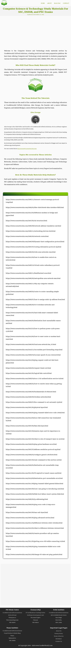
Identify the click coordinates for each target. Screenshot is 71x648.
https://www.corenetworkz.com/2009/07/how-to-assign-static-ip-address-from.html (35, 299)
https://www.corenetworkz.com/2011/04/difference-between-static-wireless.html (34, 523)
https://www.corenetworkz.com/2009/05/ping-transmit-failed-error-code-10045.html (35, 412)
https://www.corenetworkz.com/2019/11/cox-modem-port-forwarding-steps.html (34, 349)
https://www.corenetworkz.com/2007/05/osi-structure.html (26, 220)
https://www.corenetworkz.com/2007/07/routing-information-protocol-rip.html (33, 247)
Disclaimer (59, 638)
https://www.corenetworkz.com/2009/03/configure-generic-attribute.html (31, 454)
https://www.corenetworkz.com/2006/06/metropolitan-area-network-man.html (33, 278)
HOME (43, 3)
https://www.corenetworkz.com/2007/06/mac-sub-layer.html (27, 512)
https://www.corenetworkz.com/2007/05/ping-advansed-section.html (30, 517)
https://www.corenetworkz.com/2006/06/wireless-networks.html (28, 397)
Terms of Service (59, 636)
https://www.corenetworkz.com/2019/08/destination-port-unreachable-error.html (34, 478)
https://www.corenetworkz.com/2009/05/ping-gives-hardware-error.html (31, 444)
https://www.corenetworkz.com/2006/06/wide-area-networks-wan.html (30, 252)
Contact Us (58, 641)
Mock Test (57, 3)
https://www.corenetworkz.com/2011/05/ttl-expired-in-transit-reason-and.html (33, 473)
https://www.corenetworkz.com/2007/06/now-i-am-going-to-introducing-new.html (35, 489)
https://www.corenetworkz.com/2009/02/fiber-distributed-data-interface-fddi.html (35, 207)
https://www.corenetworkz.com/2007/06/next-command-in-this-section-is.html (33, 460)
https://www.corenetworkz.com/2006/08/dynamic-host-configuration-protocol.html (35, 241)
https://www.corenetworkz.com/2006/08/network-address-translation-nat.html (33, 226)
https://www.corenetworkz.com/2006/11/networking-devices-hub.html (30, 231)
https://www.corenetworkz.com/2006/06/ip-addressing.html (27, 499)
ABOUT (49, 3)
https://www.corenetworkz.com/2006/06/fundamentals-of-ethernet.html (31, 392)
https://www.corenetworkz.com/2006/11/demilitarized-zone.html (28, 273)
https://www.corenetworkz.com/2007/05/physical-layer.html (27, 407)
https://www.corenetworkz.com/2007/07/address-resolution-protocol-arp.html (33, 449)
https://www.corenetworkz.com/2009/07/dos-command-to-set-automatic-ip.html (34, 402)
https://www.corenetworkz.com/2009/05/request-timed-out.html (28, 368)
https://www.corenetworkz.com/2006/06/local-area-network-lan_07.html (31, 344)
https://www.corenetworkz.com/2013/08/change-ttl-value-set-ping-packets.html (34, 554)
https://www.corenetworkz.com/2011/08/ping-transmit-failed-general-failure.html (34, 483)
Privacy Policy (59, 633)
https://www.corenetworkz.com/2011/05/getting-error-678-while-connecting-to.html (35, 541)
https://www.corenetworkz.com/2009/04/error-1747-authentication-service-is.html (34, 378)
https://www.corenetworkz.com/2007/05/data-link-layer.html (27, 426)
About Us (58, 631)
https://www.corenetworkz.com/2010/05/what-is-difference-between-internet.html (35, 528)
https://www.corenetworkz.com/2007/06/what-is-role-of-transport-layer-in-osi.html (35, 439)
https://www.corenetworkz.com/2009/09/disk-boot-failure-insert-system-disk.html (35, 494)
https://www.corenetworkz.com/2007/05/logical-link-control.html (29, 373)
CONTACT (66, 3)
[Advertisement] (17, 31)
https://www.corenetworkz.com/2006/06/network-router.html (27, 236)
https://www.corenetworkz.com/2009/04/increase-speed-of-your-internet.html (33, 355)
